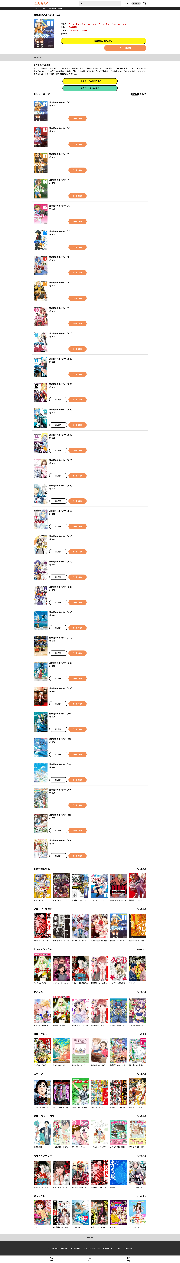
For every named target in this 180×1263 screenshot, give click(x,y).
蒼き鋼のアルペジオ (55, 8)
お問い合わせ (108, 1248)
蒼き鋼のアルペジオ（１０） (61, 333)
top (35, 8)
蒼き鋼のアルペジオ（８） (60, 282)
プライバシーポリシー (92, 1248)
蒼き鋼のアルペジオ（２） (60, 128)
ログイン (127, 3)
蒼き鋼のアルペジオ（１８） (61, 536)
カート (90, 1261)
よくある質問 (53, 1248)
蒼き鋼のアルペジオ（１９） (61, 561)
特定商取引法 (75, 1248)
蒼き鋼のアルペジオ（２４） (61, 688)
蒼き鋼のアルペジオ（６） (60, 231)
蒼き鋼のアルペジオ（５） (60, 206)
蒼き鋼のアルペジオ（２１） (61, 612)
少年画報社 (73, 27)
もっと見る (141, 869)
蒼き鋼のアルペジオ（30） (60, 840)
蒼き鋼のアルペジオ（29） (60, 815)
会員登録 (136, 3)
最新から (143, 94)
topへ (90, 1237)
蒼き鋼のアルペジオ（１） (60, 102)
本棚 (128, 1261)
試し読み (58, 400)
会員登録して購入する (103, 41)
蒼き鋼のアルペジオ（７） (60, 257)
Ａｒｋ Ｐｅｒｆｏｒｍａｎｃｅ (82, 24)
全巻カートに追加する (90, 88)
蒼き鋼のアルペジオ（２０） (61, 587)
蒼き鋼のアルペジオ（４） (60, 180)
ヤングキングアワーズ (79, 30)
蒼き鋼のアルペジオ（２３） (61, 663)
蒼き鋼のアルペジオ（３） (60, 154)
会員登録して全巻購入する (90, 81)
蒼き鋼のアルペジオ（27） (60, 764)
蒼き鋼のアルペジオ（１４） (61, 435)
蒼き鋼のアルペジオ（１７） (61, 511)
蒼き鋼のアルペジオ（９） (60, 308)
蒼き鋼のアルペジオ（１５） (61, 460)
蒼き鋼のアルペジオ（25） (60, 713)
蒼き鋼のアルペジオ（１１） (61, 359)
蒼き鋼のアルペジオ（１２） (61, 384)
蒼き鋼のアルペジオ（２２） (61, 638)
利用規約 (64, 1248)
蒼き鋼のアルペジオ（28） (60, 790)
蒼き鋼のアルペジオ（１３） (61, 409)
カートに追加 (125, 48)
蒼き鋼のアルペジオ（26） (60, 739)
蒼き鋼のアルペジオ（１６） (61, 485)
